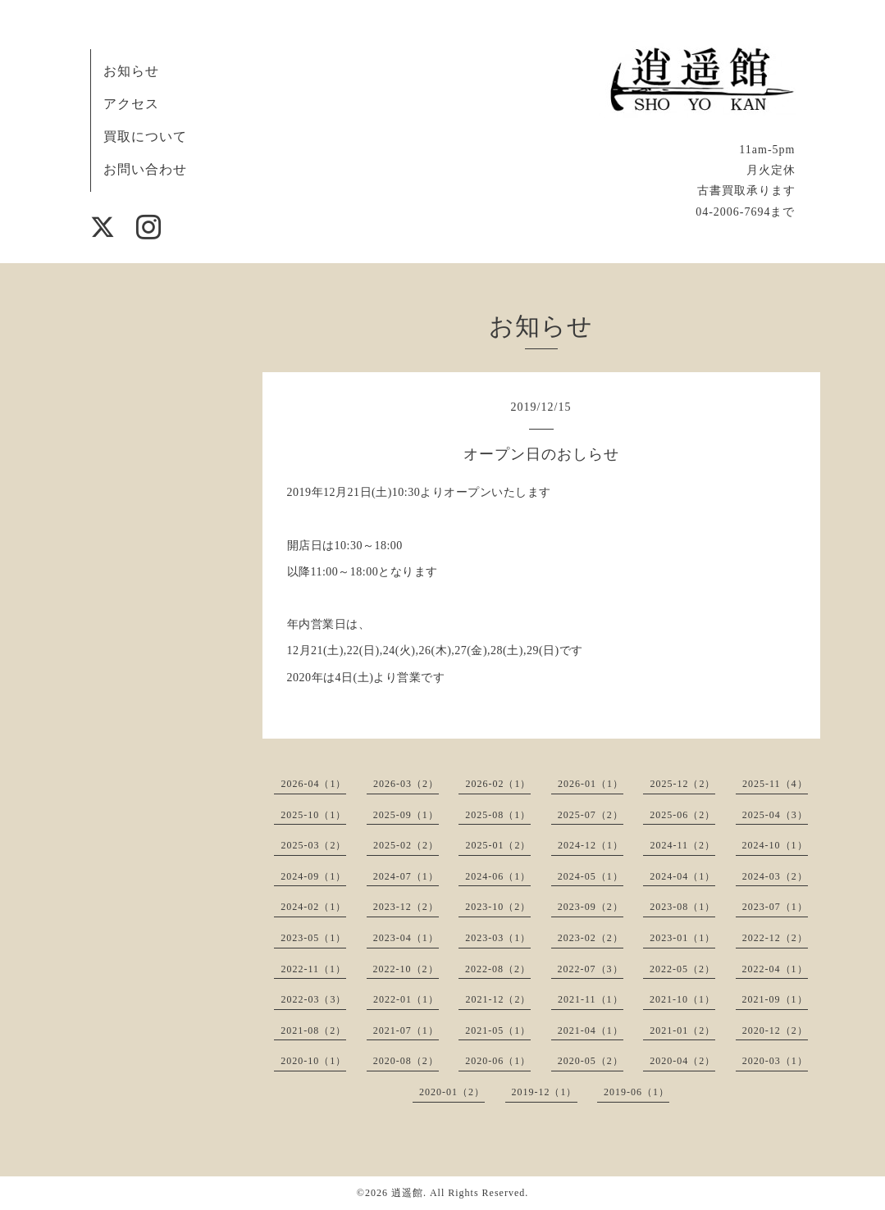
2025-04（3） (775, 815)
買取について (145, 136)
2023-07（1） (775, 906)
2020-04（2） (682, 1061)
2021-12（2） (498, 999)
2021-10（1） (682, 999)
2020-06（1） (498, 1061)
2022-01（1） (406, 999)
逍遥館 (407, 1193)
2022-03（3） (313, 999)
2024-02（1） (313, 906)
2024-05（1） (590, 876)
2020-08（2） (406, 1061)
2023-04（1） (406, 938)
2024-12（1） (590, 845)
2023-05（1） (313, 938)
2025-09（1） (406, 815)
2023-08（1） (682, 906)
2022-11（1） (313, 969)
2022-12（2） (775, 938)
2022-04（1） (775, 969)
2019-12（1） (544, 1092)
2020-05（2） (590, 1061)
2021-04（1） (590, 1030)
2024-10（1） (775, 845)
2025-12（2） (682, 783)
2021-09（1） (775, 999)
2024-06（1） (498, 876)
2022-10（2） (406, 969)
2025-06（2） (682, 815)
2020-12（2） (775, 1030)
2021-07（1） (406, 1030)
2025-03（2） (313, 845)
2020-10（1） (313, 1061)
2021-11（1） (590, 999)
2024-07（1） (406, 876)
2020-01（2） (452, 1092)
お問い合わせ (145, 169)
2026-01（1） (590, 783)
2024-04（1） (682, 876)
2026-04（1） (313, 783)
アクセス (131, 104)
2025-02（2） (406, 845)
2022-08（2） (498, 969)
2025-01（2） (498, 845)
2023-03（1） (498, 938)
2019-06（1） (636, 1092)
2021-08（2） (313, 1030)
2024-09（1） (313, 876)
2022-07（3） (590, 969)
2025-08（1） (498, 815)
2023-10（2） (498, 906)
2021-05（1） (498, 1030)
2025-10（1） (313, 815)
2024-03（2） (775, 876)
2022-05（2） (682, 969)
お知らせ (131, 71)
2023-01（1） (682, 938)
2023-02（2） (590, 938)
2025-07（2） (590, 815)
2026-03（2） (406, 783)
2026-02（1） (498, 783)
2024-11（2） (682, 845)
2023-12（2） (406, 906)
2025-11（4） (775, 783)
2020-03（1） (775, 1061)
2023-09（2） (590, 906)
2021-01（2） (682, 1030)
